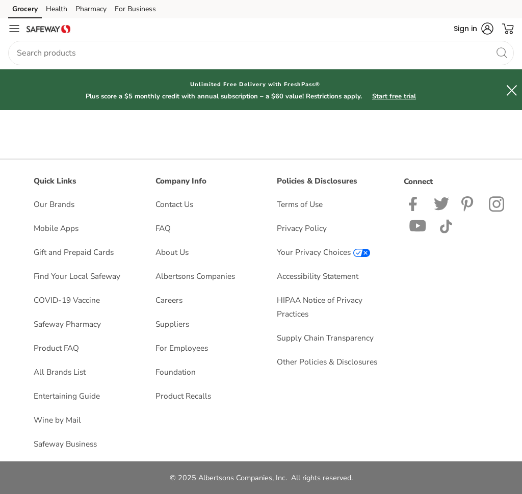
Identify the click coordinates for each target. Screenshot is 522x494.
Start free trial (394, 96)
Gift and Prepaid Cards (74, 252)
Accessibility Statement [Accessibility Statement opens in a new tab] (317, 276)
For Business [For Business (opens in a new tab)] (135, 9)
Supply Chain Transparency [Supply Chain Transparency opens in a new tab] (325, 337)
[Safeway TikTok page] (446, 225)
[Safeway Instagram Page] (497, 203)
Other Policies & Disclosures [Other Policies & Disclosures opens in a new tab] (327, 361)
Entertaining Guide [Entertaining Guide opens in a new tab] (67, 396)
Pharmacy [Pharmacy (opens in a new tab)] (91, 9)
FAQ (163, 228)
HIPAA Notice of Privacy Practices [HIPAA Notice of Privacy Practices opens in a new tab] (319, 307)
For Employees (181, 348)
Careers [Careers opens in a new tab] (168, 300)
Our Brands (54, 204)
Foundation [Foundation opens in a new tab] (175, 372)
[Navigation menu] (14, 28)
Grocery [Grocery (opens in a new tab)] (25, 9)
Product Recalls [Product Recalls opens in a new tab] (183, 396)
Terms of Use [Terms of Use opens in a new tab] (300, 204)
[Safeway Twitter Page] (441, 203)
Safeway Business (65, 443)
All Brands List (60, 372)
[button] (474, 28)
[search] (501, 52)
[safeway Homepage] (48, 28)
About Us (172, 252)
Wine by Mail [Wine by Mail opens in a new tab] (57, 419)
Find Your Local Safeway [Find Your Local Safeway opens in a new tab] (77, 276)
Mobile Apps (56, 228)
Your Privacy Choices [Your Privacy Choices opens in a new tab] (323, 252)
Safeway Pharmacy (67, 324)
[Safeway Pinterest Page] (469, 203)
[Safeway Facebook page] (415, 203)
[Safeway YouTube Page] (418, 225)
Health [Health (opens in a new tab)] (56, 9)
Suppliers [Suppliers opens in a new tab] (172, 324)
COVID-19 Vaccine (67, 300)
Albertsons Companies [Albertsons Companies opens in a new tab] (195, 276)
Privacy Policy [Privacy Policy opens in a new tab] (302, 228)
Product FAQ (56, 348)
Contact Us (174, 204)
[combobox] (261, 53)
